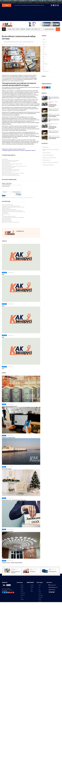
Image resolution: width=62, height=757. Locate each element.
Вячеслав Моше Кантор (6, 213)
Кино (43, 66)
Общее (44, 39)
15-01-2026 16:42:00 (11, 335)
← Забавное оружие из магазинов (10, 150)
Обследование (33, 571)
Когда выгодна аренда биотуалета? (9, 406)
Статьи (40, 593)
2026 (3, 306)
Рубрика (10, 41)
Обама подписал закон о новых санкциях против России (51, 150)
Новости (4, 272)
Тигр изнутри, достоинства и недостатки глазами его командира (13, 173)
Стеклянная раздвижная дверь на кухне (8, 216)
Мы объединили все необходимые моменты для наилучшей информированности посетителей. (29, 5)
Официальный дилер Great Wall (53, 98)
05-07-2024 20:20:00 (11, 272)
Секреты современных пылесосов (15, 572)
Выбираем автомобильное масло (7, 204)
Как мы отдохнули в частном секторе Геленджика (53, 116)
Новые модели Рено (53, 571)
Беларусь (22, 599)
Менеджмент (41, 595)
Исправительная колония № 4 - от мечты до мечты (10, 222)
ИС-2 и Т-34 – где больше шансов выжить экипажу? (11, 175)
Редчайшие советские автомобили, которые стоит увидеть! (12, 210)
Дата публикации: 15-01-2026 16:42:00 (12, 44)
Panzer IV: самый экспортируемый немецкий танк (10, 170)
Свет (43, 56)
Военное (14, 41)
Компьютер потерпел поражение (48, 155)
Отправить (3, 195)
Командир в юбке (5, 159)
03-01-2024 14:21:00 (11, 366)
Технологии (50, 123)
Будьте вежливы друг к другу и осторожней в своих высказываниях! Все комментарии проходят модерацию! (17, 197)
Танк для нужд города (5, 162)
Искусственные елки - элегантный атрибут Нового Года (14, 500)
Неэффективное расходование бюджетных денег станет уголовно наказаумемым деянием (13, 208)
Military (32, 591)
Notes (31, 589)
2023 (3, 337)
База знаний (41, 597)
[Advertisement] (31, 14)
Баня (43, 61)
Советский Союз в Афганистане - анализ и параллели (11, 169)
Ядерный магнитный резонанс (7, 168)
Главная (6, 41)
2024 (3, 368)
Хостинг (40, 601)
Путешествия (23, 593)
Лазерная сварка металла (53, 110)
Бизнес (4, 404)
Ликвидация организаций (7, 531)
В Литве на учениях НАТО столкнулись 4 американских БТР (12, 163)
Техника (44, 46)
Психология (44, 54)
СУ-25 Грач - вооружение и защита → (27, 150)
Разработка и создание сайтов (8, 437)
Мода (43, 68)
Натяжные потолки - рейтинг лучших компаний (12, 562)
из (8, 588)
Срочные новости (45, 71)
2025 (2, 215)
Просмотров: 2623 (21, 44)
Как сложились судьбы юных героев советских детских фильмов (13, 217)
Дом (43, 49)
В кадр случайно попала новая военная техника (10, 174)
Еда (43, 51)
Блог (39, 589)
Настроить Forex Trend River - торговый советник (50, 162)
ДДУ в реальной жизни (46, 152)
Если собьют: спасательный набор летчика (25, 41)
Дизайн (40, 599)
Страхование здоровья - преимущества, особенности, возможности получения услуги (13, 212)
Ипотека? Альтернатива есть (7, 218)
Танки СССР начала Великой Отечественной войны (10, 160)
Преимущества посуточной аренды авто (49, 157)
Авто (49, 96)
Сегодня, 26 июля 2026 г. (49, 29)
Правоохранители (45, 147)
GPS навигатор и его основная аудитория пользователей (52, 105)
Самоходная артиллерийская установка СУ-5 (9, 161)
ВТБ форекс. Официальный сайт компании (9, 209)
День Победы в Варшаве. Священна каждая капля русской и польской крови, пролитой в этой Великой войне (14, 167)
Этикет (44, 44)
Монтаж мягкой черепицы (6, 219)
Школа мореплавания (6, 468)
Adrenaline (3, 44)
